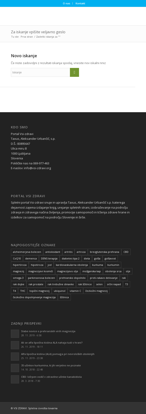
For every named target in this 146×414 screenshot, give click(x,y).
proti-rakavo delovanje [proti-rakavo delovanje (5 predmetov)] (104, 277)
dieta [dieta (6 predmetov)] (87, 258)
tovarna (52, 408)
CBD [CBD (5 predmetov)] (126, 252)
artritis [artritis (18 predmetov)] (68, 252)
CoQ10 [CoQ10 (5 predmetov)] (17, 258)
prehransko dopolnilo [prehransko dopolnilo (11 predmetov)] (72, 277)
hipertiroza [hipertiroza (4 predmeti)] (20, 265)
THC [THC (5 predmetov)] (22, 290)
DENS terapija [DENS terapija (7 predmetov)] (49, 258)
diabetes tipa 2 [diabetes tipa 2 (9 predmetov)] (70, 258)
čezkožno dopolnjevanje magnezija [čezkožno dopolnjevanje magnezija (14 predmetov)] (34, 297)
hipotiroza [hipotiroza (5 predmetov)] (37, 265)
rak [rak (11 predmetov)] (124, 277)
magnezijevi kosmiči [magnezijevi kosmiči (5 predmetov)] (40, 271)
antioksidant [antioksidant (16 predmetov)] (52, 252)
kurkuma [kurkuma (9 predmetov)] (97, 265)
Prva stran (27, 36)
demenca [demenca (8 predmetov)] (31, 258)
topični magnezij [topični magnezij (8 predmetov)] (39, 290)
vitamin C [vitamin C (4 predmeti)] (75, 290)
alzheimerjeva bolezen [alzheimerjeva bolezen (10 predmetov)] (27, 252)
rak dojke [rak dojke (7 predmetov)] (18, 284)
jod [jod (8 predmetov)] (50, 265)
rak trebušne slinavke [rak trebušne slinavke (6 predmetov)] (61, 284)
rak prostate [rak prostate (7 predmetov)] (36, 284)
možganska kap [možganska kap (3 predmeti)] (91, 271)
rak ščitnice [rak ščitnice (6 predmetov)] (85, 284)
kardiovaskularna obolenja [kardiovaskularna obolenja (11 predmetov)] (72, 265)
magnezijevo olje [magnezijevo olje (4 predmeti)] (67, 271)
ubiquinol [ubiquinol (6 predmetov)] (59, 290)
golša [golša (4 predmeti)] (97, 258)
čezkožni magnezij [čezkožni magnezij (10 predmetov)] (96, 290)
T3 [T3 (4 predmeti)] (126, 284)
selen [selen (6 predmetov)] (99, 284)
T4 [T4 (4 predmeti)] (14, 290)
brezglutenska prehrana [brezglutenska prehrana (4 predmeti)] (104, 252)
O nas (66, 3)
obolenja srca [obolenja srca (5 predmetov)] (113, 271)
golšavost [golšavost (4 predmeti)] (110, 258)
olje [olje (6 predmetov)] (128, 271)
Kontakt (80, 3)
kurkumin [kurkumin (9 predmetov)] (113, 265)
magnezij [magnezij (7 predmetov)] (18, 271)
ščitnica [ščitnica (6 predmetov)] (64, 297)
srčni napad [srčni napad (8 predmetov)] (114, 284)
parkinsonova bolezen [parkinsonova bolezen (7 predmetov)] (41, 277)
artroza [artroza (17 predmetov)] (81, 252)
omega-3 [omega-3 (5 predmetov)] (18, 277)
